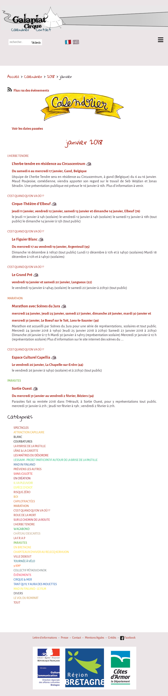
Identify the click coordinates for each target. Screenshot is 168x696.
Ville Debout (23, 556)
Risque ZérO (22, 492)
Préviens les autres (28, 469)
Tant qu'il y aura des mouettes (35, 584)
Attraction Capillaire (29, 432)
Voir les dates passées (27, 128)
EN (75, 42)
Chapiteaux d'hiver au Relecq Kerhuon (41, 552)
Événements (22, 575)
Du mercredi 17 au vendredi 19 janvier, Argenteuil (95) (51, 246)
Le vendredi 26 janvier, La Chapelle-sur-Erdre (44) (47, 365)
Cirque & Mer (23, 579)
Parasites (20, 542)
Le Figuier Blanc (24, 239)
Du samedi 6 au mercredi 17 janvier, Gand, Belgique (49, 171)
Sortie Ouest (22, 388)
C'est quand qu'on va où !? (32, 510)
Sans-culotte (23, 473)
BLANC (18, 437)
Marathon (21, 506)
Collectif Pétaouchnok (30, 570)
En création (22, 478)
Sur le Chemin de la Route (32, 519)
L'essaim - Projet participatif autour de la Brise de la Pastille (56, 460)
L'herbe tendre (24, 524)
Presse (64, 637)
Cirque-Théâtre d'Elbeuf (31, 204)
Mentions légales (94, 637)
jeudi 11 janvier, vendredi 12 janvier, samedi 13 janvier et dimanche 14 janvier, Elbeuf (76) (76, 211)
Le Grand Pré (22, 275)
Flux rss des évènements (28, 90)
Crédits (112, 637)
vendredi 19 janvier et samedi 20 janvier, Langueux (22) (52, 282)
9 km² (17, 565)
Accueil (13, 76)
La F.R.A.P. (19, 538)
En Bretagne (22, 547)
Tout (17, 602)
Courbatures (23, 441)
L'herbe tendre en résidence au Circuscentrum (48, 164)
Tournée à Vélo (24, 561)
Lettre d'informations (45, 637)
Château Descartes (27, 533)
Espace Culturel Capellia (31, 357)
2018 (51, 76)
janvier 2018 (84, 142)
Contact (43, 29)
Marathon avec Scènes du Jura (36, 306)
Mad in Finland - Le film (30, 588)
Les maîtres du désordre (31, 455)
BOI (16, 496)
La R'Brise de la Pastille (30, 446)
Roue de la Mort (25, 515)
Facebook (127, 637)
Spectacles (21, 427)
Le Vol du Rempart (26, 598)
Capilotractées (24, 501)
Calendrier (20, 29)
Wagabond (22, 529)
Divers (18, 593)
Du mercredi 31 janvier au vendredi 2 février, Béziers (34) (53, 396)
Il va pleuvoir (23, 483)
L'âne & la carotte (26, 450)
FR (67, 42)
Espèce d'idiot (23, 487)
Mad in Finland (24, 464)
